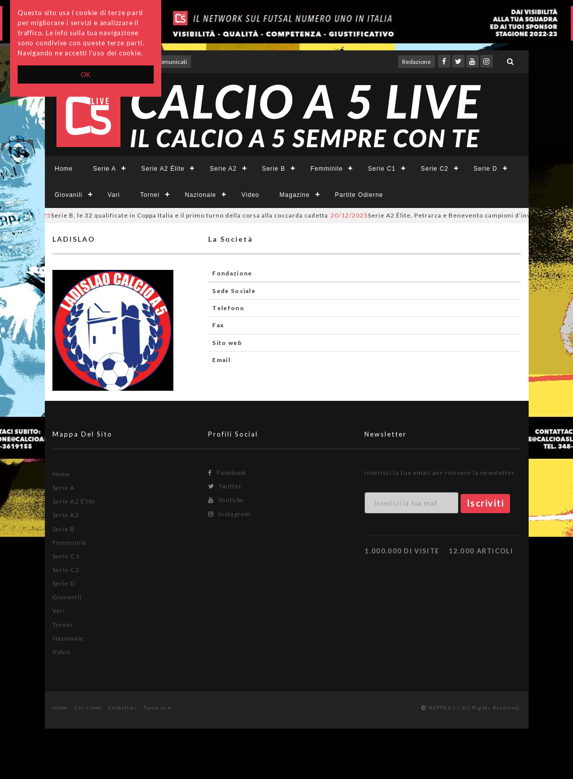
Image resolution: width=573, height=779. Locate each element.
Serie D (485, 168)
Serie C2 (435, 168)
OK (86, 74)
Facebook (227, 472)
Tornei (150, 194)
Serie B (273, 168)
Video (250, 194)
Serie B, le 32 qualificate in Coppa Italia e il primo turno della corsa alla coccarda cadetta (174, 215)
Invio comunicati (165, 61)
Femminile (326, 168)
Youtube (226, 500)
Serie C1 (382, 168)
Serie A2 (223, 168)
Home (64, 168)
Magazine (295, 194)
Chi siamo (88, 707)
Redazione (416, 61)
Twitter (225, 486)
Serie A (104, 168)
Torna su (157, 707)
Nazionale (200, 194)
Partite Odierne (359, 194)
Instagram (229, 514)
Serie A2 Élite (162, 168)
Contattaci (122, 707)
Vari (114, 194)
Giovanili (69, 194)
